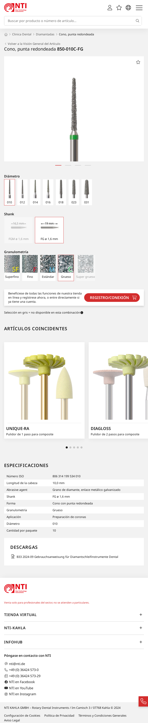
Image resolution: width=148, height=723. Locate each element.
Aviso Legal (12, 720)
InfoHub (74, 642)
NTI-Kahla (74, 628)
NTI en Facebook (19, 682)
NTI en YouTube (18, 688)
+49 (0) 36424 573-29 (22, 676)
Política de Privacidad (59, 715)
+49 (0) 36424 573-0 (21, 670)
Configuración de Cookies (22, 715)
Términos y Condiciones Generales (102, 715)
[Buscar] (138, 20)
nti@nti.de (14, 664)
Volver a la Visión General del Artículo (32, 43)
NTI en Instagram (20, 694)
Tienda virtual (74, 615)
